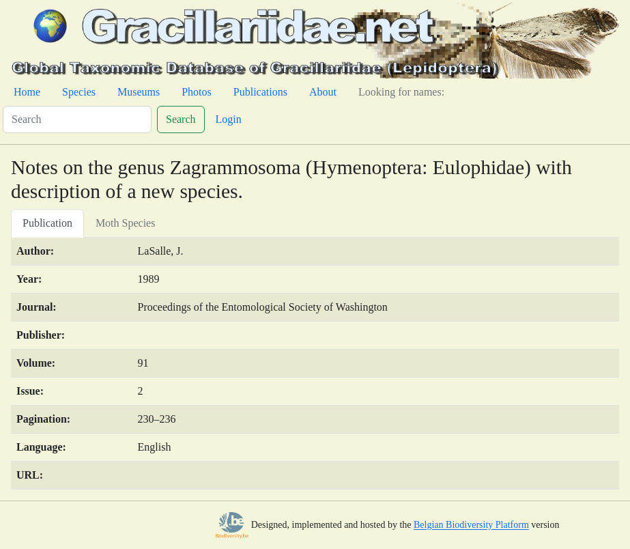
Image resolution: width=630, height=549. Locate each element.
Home (27, 92)
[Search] (77, 119)
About (323, 92)
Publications (260, 92)
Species (79, 92)
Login (229, 119)
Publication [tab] (47, 223)
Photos (197, 92)
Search (181, 119)
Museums (138, 92)
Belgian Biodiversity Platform (471, 525)
